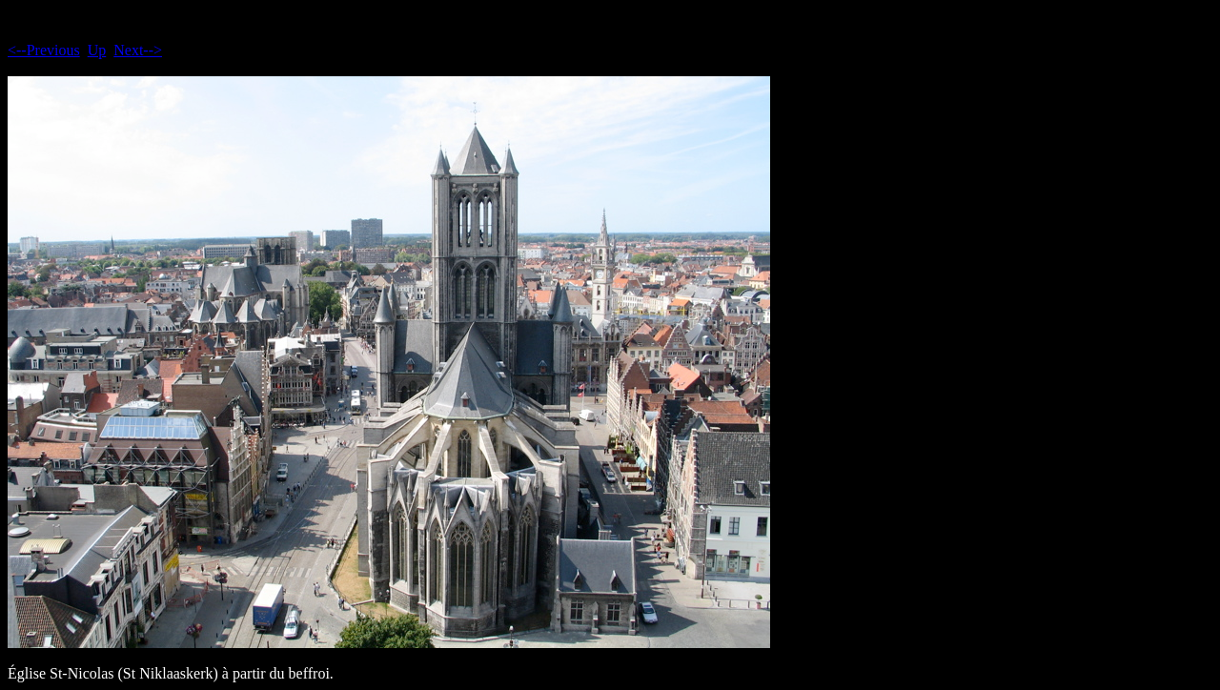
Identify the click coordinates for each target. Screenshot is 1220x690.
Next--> (137, 50)
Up (97, 50)
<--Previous (44, 50)
